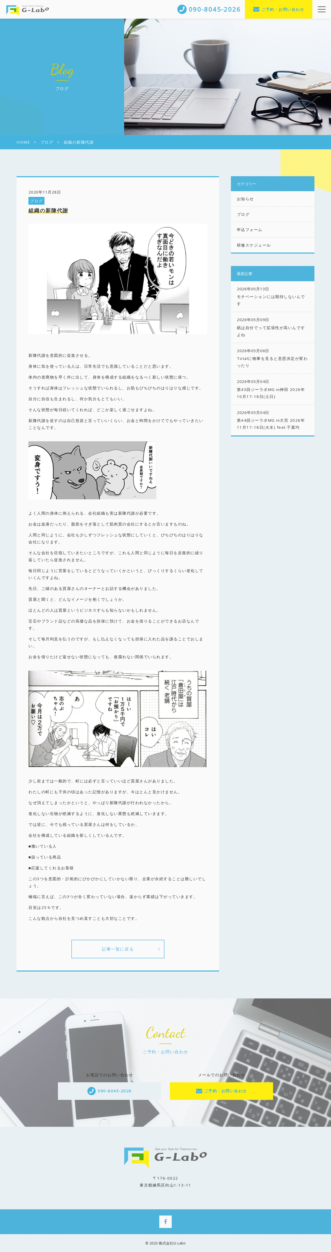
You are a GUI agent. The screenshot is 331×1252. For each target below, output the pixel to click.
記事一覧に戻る (118, 949)
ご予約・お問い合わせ (282, 9)
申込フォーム (249, 229)
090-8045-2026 (115, 1090)
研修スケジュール (254, 245)
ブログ (36, 200)
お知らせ (245, 198)
